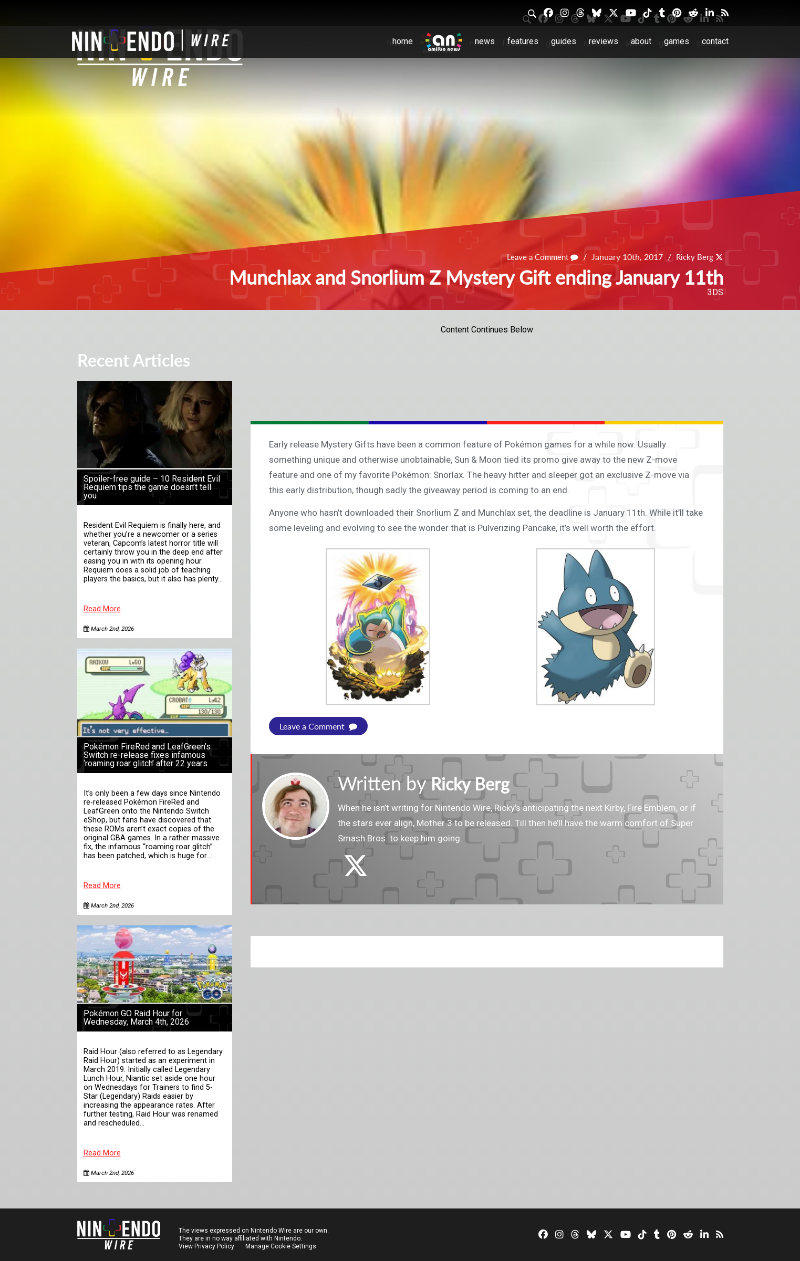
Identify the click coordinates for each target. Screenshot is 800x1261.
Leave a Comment (538, 257)
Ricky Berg (693, 257)
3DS (715, 292)
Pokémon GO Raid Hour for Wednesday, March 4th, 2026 (136, 1017)
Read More (102, 609)
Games (676, 41)
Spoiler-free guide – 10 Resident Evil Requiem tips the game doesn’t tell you (152, 487)
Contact (715, 41)
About (641, 41)
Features (522, 41)
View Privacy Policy (206, 1246)
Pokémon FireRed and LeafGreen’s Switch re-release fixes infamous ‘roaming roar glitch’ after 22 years (147, 755)
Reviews (603, 41)
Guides (563, 41)
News (485, 41)
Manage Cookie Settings (281, 1246)
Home (402, 41)
